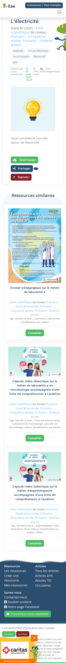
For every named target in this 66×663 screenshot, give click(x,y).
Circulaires (43, 585)
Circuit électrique (38, 50)
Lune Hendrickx (17, 73)
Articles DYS (44, 576)
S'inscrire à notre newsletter (28, 614)
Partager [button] (22, 168)
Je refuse (22, 634)
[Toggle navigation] (59, 12)
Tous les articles (47, 571)
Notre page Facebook (21, 607)
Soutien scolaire (18, 602)
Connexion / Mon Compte (44, 5)
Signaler (21, 177)
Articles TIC (43, 580)
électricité (39, 56)
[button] (36, 168)
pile (15, 62)
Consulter (35, 333)
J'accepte (8, 634)
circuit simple (21, 56)
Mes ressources (15, 585)
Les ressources (15, 571)
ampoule (18, 50)
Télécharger (24, 160)
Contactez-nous (15, 597)
